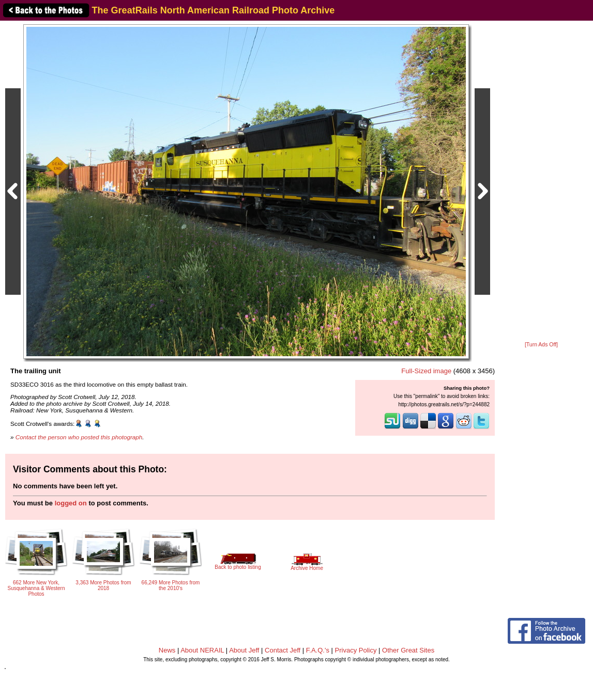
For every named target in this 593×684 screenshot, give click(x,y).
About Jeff (244, 650)
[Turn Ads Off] (541, 344)
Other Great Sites (408, 650)
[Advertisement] (541, 182)
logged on (71, 503)
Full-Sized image (426, 371)
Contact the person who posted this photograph (79, 437)
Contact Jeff (282, 650)
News (167, 650)
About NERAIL (202, 650)
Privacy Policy (356, 650)
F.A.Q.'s (317, 650)
